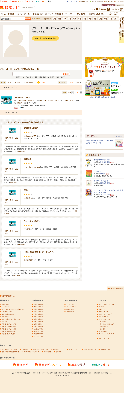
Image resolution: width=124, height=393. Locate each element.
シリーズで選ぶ (71, 306)
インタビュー (104, 321)
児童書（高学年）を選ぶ (9, 329)
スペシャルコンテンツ (105, 319)
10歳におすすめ (38, 329)
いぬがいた (98, 171)
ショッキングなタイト (33, 221)
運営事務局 (5, 349)
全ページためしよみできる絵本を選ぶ (13, 309)
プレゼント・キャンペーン (106, 333)
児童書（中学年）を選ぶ (9, 326)
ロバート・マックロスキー (49, 100)
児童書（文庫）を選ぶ (8, 333)
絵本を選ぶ (5, 304)
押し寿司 (27, 229)
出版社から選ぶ (71, 311)
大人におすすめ (38, 336)
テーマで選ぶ (70, 304)
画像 (69, 92)
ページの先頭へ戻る (116, 288)
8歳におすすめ (38, 324)
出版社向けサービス (90, 349)
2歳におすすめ (38, 309)
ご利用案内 (25, 349)
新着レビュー (103, 309)
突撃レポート (104, 326)
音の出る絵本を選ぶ (8, 314)
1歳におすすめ (38, 306)
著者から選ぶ (70, 309)
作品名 (17, 82)
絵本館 (102, 173)
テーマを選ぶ (6, 306)
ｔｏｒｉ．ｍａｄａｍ (32, 167)
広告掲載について (106, 349)
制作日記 (102, 329)
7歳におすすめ (38, 321)
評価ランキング (103, 311)
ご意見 (15, 349)
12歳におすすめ (38, 333)
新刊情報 (101, 306)
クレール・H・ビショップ (26, 100)
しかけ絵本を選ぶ (7, 311)
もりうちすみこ (69, 100)
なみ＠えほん (28, 260)
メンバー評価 (28, 82)
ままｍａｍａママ (30, 136)
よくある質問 (48, 351)
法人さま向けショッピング (31, 351)
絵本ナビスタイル (104, 338)
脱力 (26, 190)
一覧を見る (118, 136)
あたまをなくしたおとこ (23, 97)
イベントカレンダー (104, 316)
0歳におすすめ (38, 304)
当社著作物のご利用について (10, 351)
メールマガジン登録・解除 (40, 349)
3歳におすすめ (38, 311)
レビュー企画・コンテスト (106, 304)
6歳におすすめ (38, 319)
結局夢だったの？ (31, 128)
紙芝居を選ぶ (6, 316)
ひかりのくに (105, 162)
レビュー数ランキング (105, 314)
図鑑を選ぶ (5, 321)
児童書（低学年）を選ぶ (9, 324)
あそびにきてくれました (107, 324)
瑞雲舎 (19, 103)
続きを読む (22, 151)
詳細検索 (37, 18)
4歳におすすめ (38, 314)
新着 (9, 82)
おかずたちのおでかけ (102, 160)
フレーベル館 (105, 194)
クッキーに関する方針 (71, 1)
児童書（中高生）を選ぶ (9, 331)
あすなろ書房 (105, 183)
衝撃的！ (27, 159)
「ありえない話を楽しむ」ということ (39, 252)
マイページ (56, 349)
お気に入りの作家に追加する (45, 38)
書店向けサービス (74, 349)
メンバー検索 (103, 331)
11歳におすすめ (38, 331)
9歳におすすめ (38, 326)
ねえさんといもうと (101, 181)
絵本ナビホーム (8, 296)
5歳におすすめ (38, 316)
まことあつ (28, 198)
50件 (77, 82)
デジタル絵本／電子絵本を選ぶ (11, 319)
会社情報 (58, 351)
